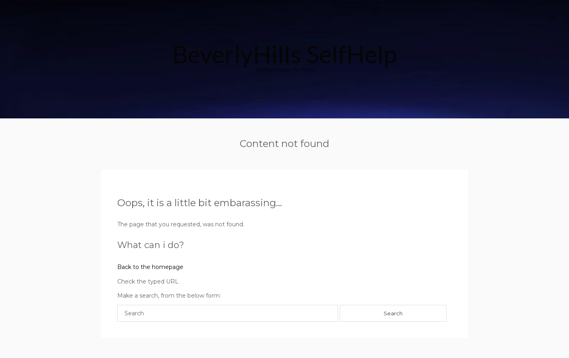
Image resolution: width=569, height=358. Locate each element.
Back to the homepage (150, 267)
